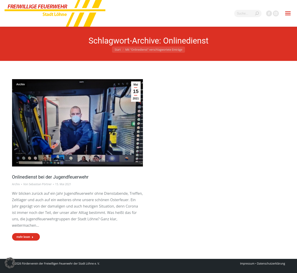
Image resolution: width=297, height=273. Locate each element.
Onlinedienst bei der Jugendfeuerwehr (50, 177)
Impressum (247, 263)
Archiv (20, 84)
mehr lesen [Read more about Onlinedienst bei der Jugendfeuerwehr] (25, 237)
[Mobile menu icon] (287, 13)
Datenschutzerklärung (271, 263)
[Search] (247, 13)
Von (37, 184)
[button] (10, 263)
